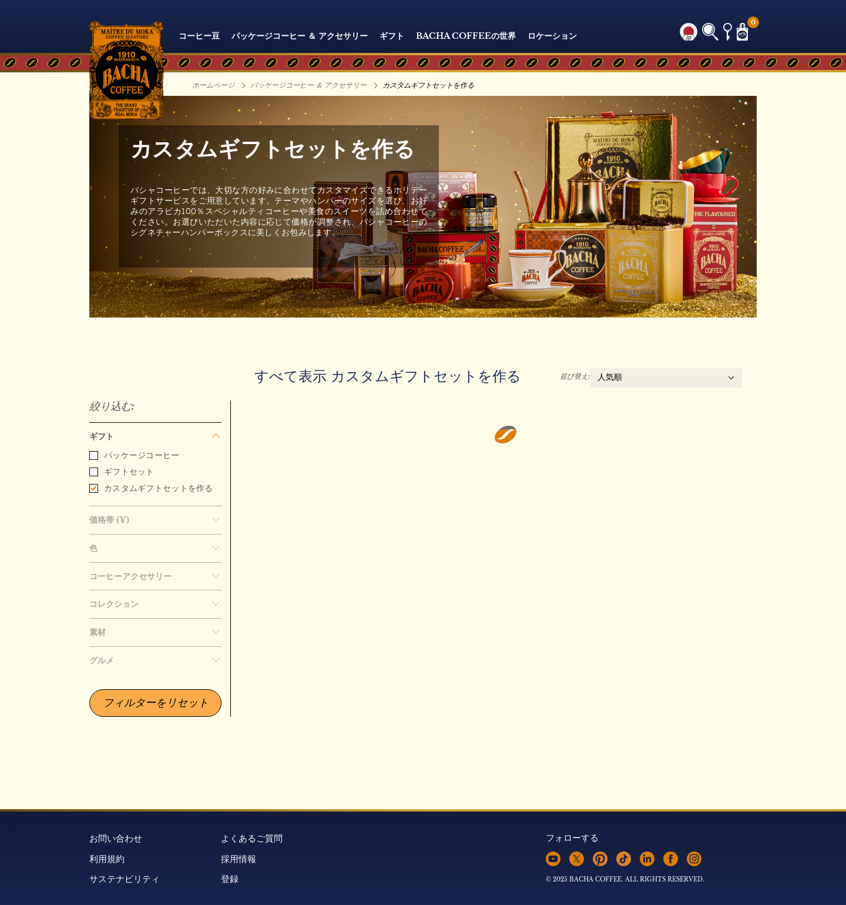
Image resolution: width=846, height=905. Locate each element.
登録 (230, 878)
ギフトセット (122, 471)
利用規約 (107, 858)
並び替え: (575, 376)
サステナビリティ (124, 878)
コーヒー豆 (199, 36)
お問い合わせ (115, 838)
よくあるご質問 (252, 838)
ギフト (392, 36)
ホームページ (213, 85)
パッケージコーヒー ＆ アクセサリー (299, 36)
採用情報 (238, 858)
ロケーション (552, 36)
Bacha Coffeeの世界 (466, 36)
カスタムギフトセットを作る (151, 488)
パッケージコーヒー (134, 455)
